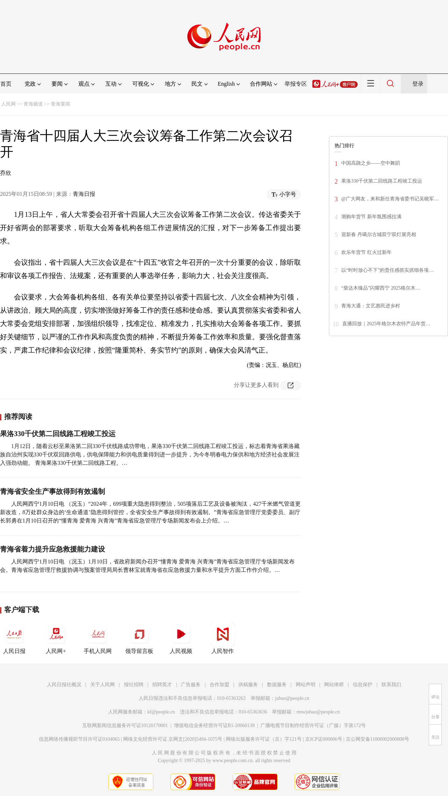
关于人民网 (102, 684)
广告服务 (191, 684)
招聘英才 (162, 684)
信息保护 (362, 684)
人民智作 (222, 638)
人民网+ (56, 638)
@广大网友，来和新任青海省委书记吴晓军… (390, 198)
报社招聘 (134, 684)
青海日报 (84, 194)
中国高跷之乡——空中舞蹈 (370, 163)
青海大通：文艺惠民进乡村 (370, 305)
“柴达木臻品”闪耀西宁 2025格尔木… (380, 288)
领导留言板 (139, 638)
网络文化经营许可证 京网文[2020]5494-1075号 (173, 739)
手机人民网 (98, 638)
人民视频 (181, 638)
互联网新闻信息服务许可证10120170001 (125, 725)
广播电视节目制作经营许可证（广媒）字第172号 (313, 725)
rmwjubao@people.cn (318, 712)
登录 (418, 84)
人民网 (8, 104)
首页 (6, 84)
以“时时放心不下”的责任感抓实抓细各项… (387, 270)
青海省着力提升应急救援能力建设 (52, 549)
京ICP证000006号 (323, 739)
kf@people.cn (161, 712)
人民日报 (14, 638)
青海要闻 (60, 104)
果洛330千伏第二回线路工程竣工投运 (57, 434)
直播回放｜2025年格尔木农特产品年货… (386, 323)
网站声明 (305, 684)
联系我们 (391, 684)
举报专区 (296, 84)
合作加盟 (219, 684)
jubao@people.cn (292, 698)
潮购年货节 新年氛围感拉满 (371, 216)
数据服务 (277, 684)
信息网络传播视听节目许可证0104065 (79, 739)
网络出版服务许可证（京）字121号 (264, 739)
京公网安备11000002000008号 (377, 739)
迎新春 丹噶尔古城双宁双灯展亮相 (378, 234)
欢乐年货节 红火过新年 (366, 252)
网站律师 (334, 684)
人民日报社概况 (64, 684)
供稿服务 (248, 684)
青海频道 (33, 104)
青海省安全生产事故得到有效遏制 (52, 491)
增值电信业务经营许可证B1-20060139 (214, 725)
